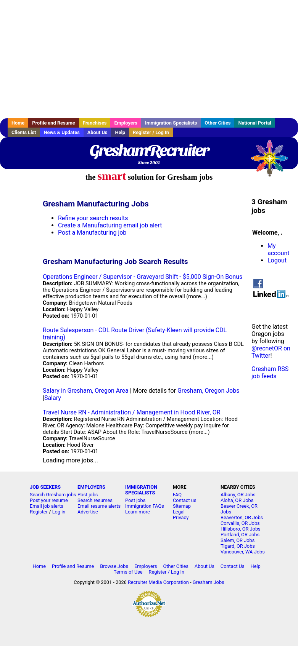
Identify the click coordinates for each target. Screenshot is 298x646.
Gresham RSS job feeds (269, 372)
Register (39, 512)
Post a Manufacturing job (92, 232)
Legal (179, 512)
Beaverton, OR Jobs (242, 517)
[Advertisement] (149, 59)
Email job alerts (46, 506)
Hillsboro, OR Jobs (241, 529)
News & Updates (62, 132)
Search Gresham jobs (53, 494)
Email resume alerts (99, 506)
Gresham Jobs (208, 582)
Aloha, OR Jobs (237, 500)
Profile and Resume (53, 123)
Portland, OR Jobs (240, 534)
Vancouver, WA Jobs (243, 552)
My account (278, 249)
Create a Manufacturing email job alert (110, 225)
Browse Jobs (114, 566)
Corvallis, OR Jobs (240, 523)
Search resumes (95, 500)
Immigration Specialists (171, 123)
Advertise (87, 512)
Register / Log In (151, 132)
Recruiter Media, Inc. (273, 162)
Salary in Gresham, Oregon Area (86, 390)
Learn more (137, 512)
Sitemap (182, 506)
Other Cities (217, 123)
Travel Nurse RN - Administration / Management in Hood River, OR (132, 412)
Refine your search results (93, 218)
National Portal (254, 123)
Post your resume (49, 500)
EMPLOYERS (91, 487)
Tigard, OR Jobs (238, 546)
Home (17, 123)
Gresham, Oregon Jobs (208, 390)
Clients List (23, 132)
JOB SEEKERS (45, 487)
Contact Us (233, 566)
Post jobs (87, 494)
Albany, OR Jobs (238, 494)
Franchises (95, 123)
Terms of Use (128, 572)
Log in (59, 512)
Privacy (180, 517)
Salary (52, 397)
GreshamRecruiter (149, 150)
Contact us (185, 500)
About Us (97, 132)
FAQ (177, 494)
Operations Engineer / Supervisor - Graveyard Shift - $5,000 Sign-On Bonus (142, 276)
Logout (277, 260)
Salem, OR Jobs (238, 540)
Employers (125, 123)
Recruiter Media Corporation (158, 582)
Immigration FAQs (144, 506)
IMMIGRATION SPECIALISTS (141, 490)
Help (120, 132)
